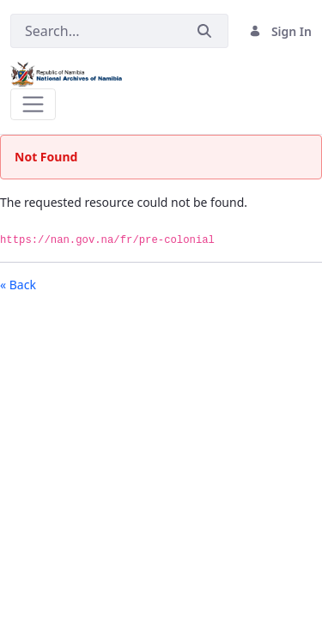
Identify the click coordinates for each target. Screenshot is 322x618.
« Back (18, 284)
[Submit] (204, 31)
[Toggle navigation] (33, 104)
